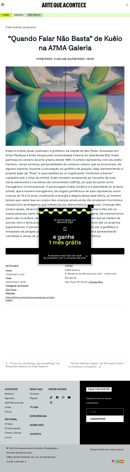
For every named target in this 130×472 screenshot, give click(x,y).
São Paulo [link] (34, 15)
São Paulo (11, 290)
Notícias (10, 394)
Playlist (34, 398)
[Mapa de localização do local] (65, 330)
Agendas (10, 398)
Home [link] (5, 15)
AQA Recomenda (14, 403)
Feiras (8, 412)
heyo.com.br (117, 449)
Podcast (34, 394)
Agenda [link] (18, 15)
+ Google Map (95, 282)
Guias (8, 407)
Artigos (9, 424)
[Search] (127, 4)
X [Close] (90, 207)
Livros (8, 437)
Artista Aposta (13, 428)
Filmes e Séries (13, 433)
